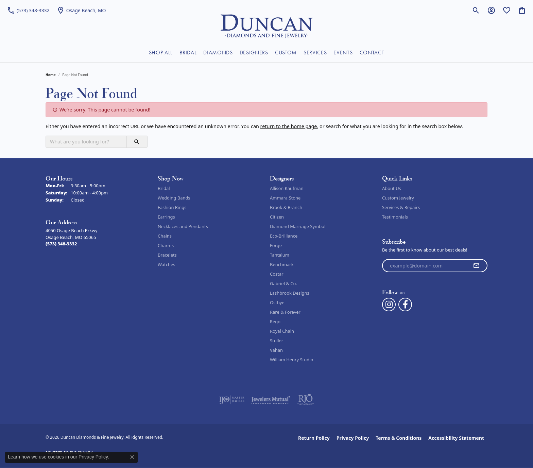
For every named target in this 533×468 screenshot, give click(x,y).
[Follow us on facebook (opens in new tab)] (405, 304)
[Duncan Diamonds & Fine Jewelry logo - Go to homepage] (266, 25)
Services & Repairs (401, 207)
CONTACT (372, 52)
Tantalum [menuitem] (279, 255)
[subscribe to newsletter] (476, 266)
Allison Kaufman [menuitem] (287, 188)
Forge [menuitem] (276, 245)
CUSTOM (286, 52)
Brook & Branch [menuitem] (286, 207)
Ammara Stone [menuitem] (285, 198)
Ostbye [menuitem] (277, 302)
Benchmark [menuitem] (282, 264)
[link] (28, 10)
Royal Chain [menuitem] (282, 331)
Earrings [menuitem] (166, 217)
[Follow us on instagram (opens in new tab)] (389, 304)
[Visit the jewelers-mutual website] (270, 399)
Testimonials (395, 217)
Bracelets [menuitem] (167, 255)
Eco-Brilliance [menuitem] (283, 236)
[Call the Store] (61, 244)
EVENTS (343, 52)
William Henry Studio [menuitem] (291, 360)
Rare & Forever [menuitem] (285, 312)
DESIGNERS (254, 52)
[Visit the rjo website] (305, 399)
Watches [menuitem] (166, 264)
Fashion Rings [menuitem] (172, 207)
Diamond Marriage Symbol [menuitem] (297, 226)
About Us (391, 188)
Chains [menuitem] (165, 236)
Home (51, 74)
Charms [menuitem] (166, 245)
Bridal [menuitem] (164, 188)
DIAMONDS (218, 52)
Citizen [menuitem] (277, 217)
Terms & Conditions (399, 438)
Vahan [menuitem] (276, 350)
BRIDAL (187, 52)
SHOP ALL (161, 52)
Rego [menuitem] (275, 321)
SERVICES (315, 52)
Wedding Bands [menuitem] (174, 198)
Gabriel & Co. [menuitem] (283, 283)
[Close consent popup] (132, 457)
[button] (476, 10)
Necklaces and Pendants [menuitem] (183, 226)
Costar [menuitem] (276, 274)
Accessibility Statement (456, 438)
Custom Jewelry (398, 198)
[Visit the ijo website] (231, 399)
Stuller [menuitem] (276, 340)
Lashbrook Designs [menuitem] (289, 293)
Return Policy (314, 438)
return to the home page (288, 126)
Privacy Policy (353, 438)
